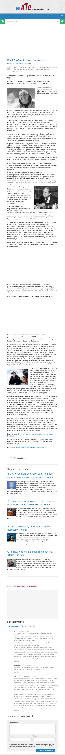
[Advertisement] (32, 40)
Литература (12, 21)
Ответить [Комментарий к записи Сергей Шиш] (17, 711)
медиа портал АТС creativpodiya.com (30, 447)
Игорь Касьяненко (17, 63)
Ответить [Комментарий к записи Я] (17, 661)
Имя (10, 736)
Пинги (30, 626)
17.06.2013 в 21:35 (28, 665)
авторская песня (19, 586)
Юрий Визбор (32, 586)
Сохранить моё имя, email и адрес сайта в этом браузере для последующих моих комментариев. (31, 745)
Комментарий (14, 722)
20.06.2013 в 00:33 (30, 676)
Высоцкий (30, 159)
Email (35, 736)
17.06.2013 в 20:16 (23, 631)
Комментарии (15, 626)
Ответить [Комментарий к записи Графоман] (17, 672)
